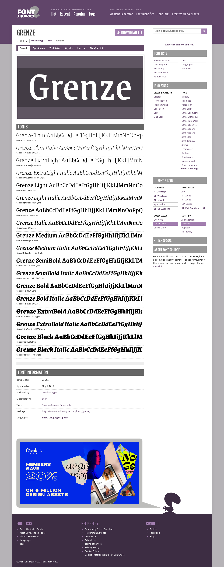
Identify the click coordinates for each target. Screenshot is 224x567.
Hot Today (159, 68)
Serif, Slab (186, 137)
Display (55, 405)
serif (50, 40)
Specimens (39, 48)
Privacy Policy (92, 547)
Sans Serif (159, 108)
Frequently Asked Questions (99, 529)
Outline (185, 153)
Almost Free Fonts (29, 536)
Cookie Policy (92, 551)
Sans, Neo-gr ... (189, 125)
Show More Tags (189, 168)
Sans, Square (188, 129)
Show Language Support (55, 417)
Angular (46, 405)
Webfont (160, 196)
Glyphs (68, 48)
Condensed (187, 157)
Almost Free (160, 76)
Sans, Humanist (189, 121)
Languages (187, 64)
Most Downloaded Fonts (33, 532)
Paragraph (65, 405)
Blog (152, 536)
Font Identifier (145, 14)
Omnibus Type (37, 40)
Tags (92, 14)
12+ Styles (186, 203)
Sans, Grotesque (189, 117)
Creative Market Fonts (185, 14)
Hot (53, 14)
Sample (24, 48)
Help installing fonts (95, 532)
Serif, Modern (188, 133)
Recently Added (162, 60)
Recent (65, 14)
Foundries (186, 68)
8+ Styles (186, 199)
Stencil (184, 145)
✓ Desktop (160, 191)
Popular (79, 14)
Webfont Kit (96, 48)
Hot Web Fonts (161, 72)
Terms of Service (93, 544)
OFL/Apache (162, 209)
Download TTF (129, 32)
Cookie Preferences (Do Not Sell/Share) (105, 555)
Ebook (159, 200)
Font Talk (163, 14)
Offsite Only (160, 227)
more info (158, 266)
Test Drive (55, 48)
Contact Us (90, 536)
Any (183, 191)
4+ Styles (186, 195)
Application (160, 204)
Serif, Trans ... (188, 141)
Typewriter (186, 149)
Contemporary (189, 165)
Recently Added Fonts (31, 529)
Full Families (190, 208)
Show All (158, 219)
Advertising (91, 540)
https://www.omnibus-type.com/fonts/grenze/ (66, 411)
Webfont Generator (121, 14)
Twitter (153, 529)
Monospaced (160, 100)
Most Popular (161, 64)
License (81, 48)
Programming (161, 104)
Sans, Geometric (189, 112)
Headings (186, 100)
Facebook (155, 532)
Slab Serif (158, 117)
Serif (44, 398)
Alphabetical (188, 219)
